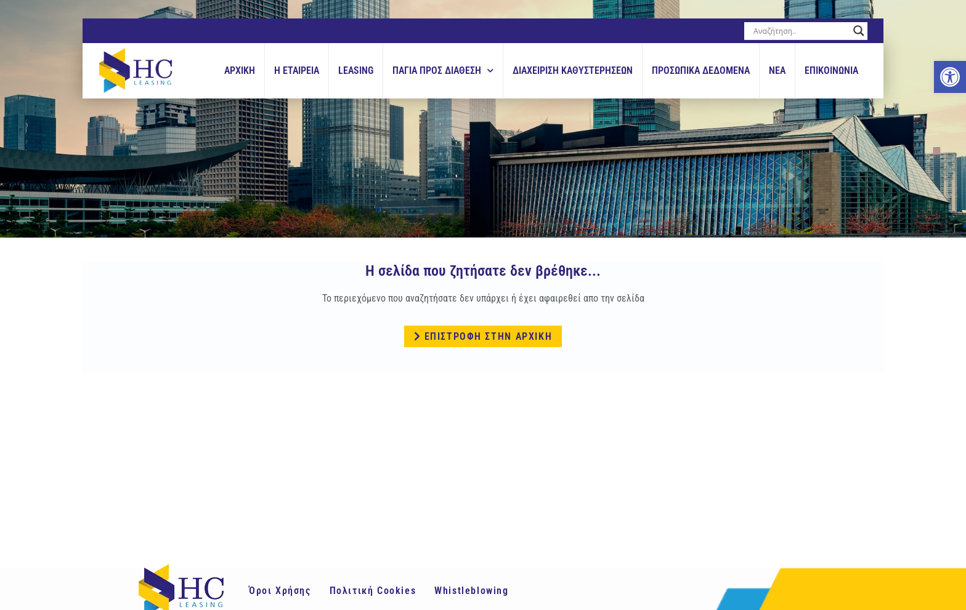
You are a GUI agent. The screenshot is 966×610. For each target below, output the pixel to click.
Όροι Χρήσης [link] (280, 590)
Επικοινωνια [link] (831, 70)
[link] (950, 77)
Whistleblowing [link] (471, 590)
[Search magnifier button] (858, 30)
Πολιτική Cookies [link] (373, 590)
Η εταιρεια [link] (296, 70)
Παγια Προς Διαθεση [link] (442, 70)
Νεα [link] (777, 70)
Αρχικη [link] (239, 70)
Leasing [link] (355, 70)
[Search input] (800, 30)
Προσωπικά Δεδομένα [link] (701, 70)
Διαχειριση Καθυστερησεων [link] (573, 70)
